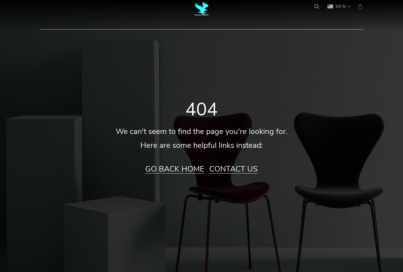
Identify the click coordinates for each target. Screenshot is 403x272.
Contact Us (233, 169)
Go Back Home (174, 169)
